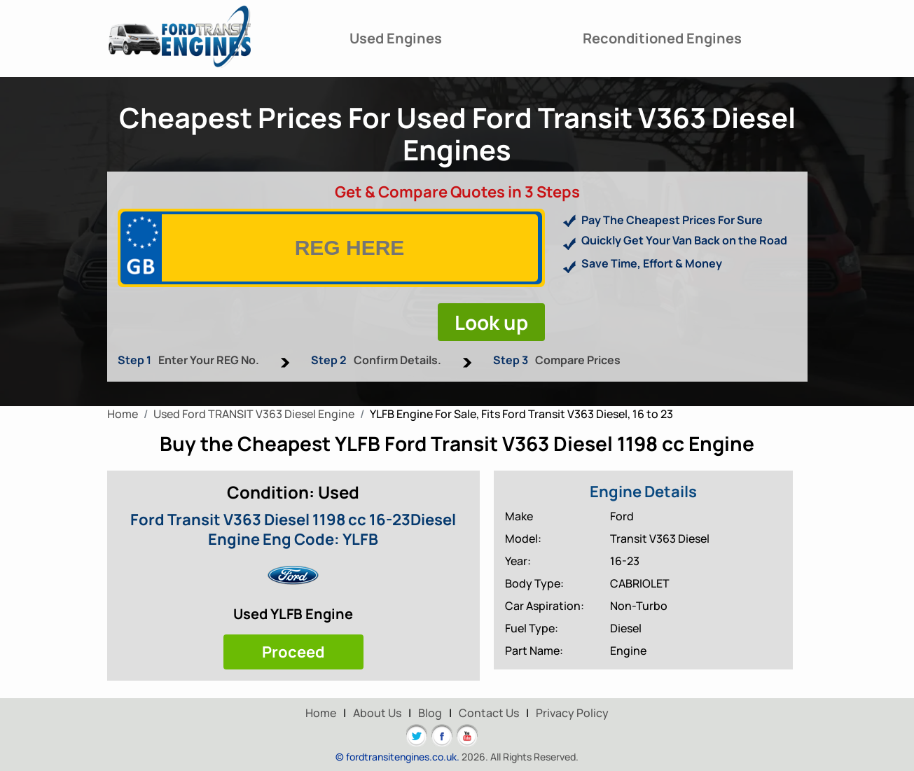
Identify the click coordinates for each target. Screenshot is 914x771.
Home (320, 713)
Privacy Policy (572, 713)
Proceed (293, 651)
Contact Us (489, 713)
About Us (377, 713)
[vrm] (350, 248)
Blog (430, 713)
